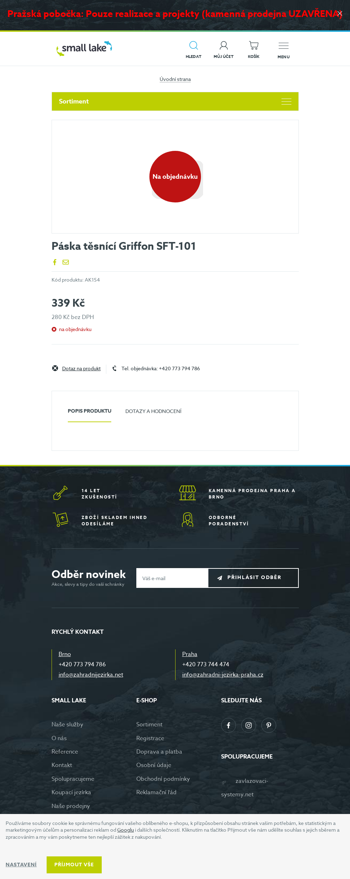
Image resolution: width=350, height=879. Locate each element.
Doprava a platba (159, 752)
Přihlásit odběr (259, 578)
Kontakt (62, 765)
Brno (65, 654)
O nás (59, 738)
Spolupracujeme (73, 779)
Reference (65, 752)
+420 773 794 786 (82, 664)
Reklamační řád (156, 792)
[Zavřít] (339, 14)
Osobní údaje (153, 765)
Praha (189, 654)
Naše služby (67, 724)
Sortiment (175, 101)
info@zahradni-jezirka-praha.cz (222, 675)
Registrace (150, 738)
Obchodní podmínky (163, 779)
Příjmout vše (74, 864)
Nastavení (21, 864)
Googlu (125, 829)
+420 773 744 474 (205, 664)
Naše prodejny (71, 806)
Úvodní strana (175, 79)
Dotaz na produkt (81, 369)
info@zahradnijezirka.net (91, 675)
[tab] (89, 414)
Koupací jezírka (71, 792)
